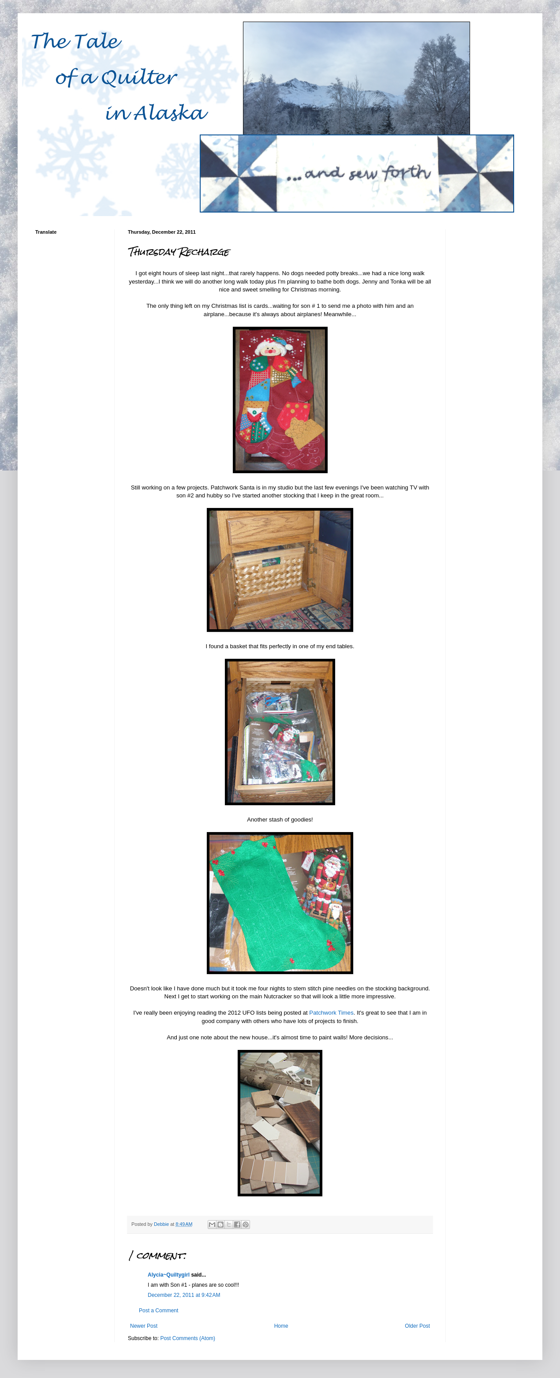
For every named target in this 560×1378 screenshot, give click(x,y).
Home (281, 1326)
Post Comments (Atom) (187, 1338)
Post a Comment (158, 1310)
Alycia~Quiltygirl (169, 1275)
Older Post (417, 1326)
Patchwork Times (331, 1012)
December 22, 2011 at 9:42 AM (184, 1295)
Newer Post (143, 1326)
